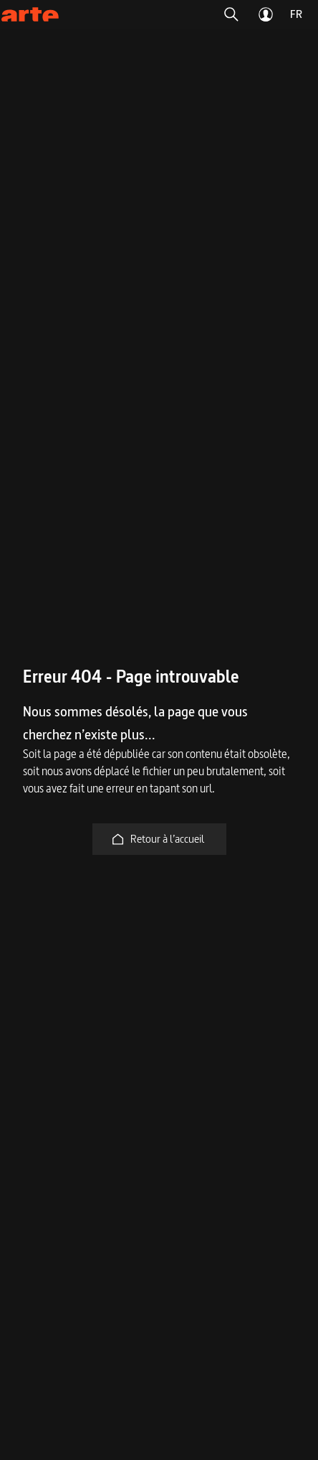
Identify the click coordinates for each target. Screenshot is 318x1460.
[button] (231, 14)
